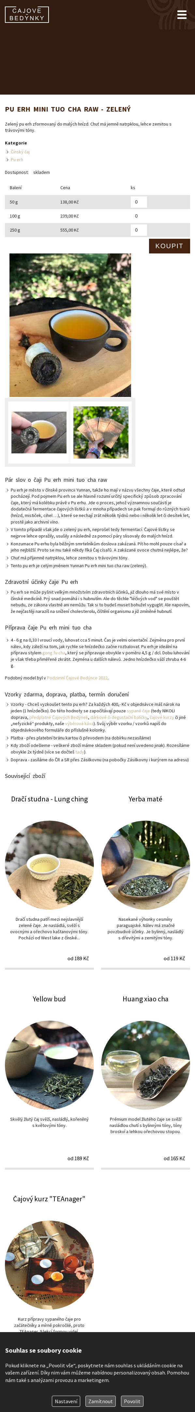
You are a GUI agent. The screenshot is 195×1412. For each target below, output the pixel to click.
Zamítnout (100, 1401)
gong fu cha (53, 653)
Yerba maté (145, 882)
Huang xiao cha (145, 1082)
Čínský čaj (20, 152)
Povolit (132, 1401)
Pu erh (17, 159)
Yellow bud (49, 1082)
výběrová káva (79, 723)
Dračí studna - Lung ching (49, 882)
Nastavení (66, 1401)
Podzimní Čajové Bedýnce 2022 (77, 678)
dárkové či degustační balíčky (118, 717)
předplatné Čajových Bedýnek (58, 717)
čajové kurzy (162, 717)
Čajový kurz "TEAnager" (49, 1282)
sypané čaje (138, 711)
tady (79, 752)
